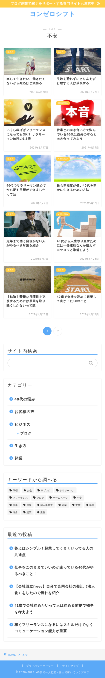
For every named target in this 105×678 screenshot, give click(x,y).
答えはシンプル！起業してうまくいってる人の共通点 (53, 552)
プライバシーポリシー (40, 665)
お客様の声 (24, 412)
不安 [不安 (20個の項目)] (79, 497)
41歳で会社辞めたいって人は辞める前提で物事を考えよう (54, 609)
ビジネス (22, 424)
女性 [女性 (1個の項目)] (78, 505)
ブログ (26, 433)
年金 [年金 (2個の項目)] (91, 505)
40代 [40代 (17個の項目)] (15, 490)
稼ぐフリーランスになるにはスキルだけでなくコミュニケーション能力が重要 (53, 628)
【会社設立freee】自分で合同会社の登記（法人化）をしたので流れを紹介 (54, 590)
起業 (18, 458)
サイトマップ (70, 665)
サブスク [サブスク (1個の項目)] (46, 490)
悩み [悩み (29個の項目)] (15, 512)
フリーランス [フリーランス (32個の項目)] (20, 497)
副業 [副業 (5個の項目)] (64, 505)
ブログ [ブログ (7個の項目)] (40, 497)
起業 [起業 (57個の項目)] (29, 512)
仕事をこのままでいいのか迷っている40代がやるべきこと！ (54, 571)
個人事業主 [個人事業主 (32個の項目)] (46, 505)
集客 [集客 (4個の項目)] (42, 512)
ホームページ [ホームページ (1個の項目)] (60, 497)
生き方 (20, 446)
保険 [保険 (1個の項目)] (29, 505)
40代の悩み (24, 399)
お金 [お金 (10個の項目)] (29, 490)
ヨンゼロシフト (52, 14)
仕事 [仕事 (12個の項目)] (15, 505)
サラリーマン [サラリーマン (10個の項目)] (67, 490)
